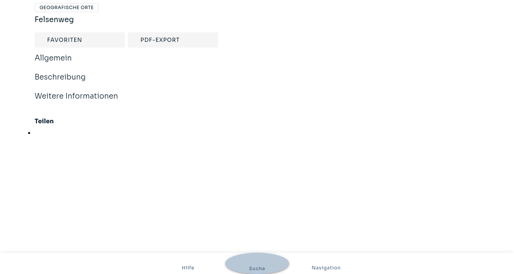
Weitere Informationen (76, 101)
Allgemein (53, 63)
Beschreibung (60, 82)
